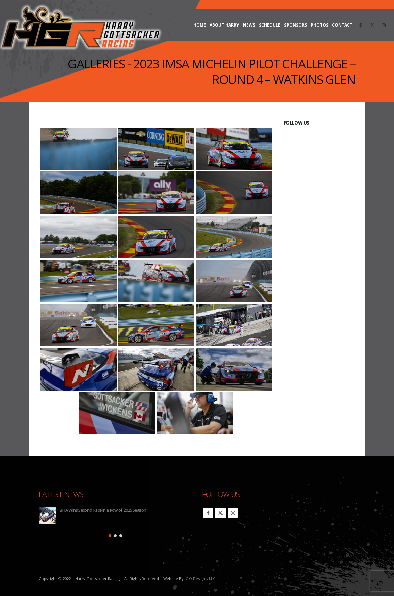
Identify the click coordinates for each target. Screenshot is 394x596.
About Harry (224, 25)
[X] (372, 25)
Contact (342, 25)
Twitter (220, 513)
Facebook (208, 513)
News (249, 25)
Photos (319, 25)
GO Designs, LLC (200, 578)
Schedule (269, 25)
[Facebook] (360, 25)
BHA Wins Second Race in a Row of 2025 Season (102, 510)
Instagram (233, 513)
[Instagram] (384, 25)
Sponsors (295, 25)
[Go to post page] (47, 515)
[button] (110, 536)
